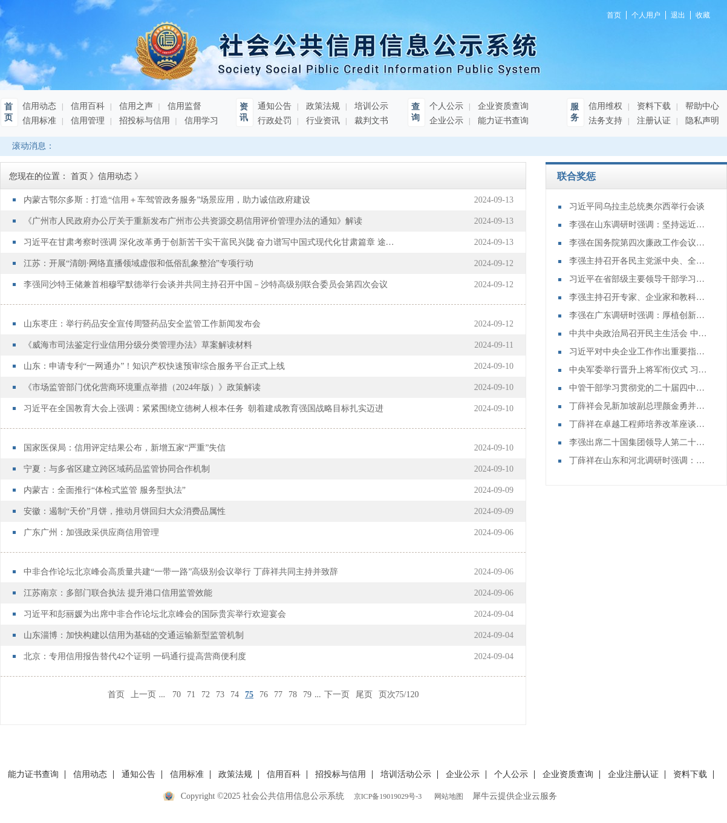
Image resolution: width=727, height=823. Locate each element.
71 (191, 694)
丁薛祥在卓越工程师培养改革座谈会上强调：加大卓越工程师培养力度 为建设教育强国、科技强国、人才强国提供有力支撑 (638, 424)
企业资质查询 (502, 106)
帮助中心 (701, 106)
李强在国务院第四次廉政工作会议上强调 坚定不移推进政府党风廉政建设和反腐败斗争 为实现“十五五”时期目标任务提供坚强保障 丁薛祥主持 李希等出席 (638, 242)
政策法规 (322, 106)
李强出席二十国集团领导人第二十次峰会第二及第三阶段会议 (638, 442)
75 (249, 694)
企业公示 (446, 120)
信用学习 (200, 120)
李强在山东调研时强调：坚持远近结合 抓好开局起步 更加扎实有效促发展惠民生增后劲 (638, 224)
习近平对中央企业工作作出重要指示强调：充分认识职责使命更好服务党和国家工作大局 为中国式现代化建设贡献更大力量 (638, 351)
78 (293, 694)
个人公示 (446, 106)
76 (263, 694)
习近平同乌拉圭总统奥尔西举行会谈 (637, 206)
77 (278, 694)
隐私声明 (701, 120)
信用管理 (86, 120)
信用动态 (39, 106)
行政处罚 (275, 120)
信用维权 (605, 106)
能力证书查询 (502, 120)
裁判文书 (370, 120)
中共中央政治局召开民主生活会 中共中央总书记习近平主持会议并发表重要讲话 (638, 333)
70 (176, 694)
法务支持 (605, 120)
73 (220, 694)
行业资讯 (322, 120)
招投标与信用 (143, 120)
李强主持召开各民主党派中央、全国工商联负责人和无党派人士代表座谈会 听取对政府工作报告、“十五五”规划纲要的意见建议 (638, 260)
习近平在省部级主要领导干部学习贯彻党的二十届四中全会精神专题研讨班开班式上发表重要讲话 (638, 279)
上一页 (143, 694)
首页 (116, 694)
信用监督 (183, 106)
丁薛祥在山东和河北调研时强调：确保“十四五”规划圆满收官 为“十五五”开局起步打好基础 (638, 460)
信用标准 (39, 120)
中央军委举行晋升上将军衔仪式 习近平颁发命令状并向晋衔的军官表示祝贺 (638, 369)
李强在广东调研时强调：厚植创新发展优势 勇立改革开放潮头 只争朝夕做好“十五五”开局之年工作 (638, 315)
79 (307, 694)
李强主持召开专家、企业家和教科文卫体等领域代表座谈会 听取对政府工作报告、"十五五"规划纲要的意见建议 (638, 297)
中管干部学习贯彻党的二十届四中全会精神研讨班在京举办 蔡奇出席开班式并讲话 (638, 387)
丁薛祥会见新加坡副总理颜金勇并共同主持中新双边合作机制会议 (638, 406)
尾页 (364, 694)
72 (205, 694)
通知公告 (275, 106)
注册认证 (652, 120)
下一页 (337, 694)
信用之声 (135, 106)
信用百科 (86, 106)
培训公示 (370, 106)
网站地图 (447, 796)
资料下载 (652, 106)
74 (234, 694)
